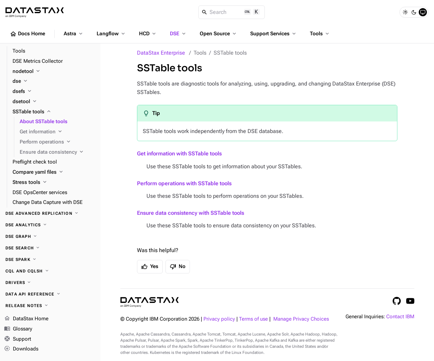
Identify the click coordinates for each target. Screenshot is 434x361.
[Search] (231, 12)
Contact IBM (400, 317)
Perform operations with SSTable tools (184, 183)
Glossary (18, 329)
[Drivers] (50, 282)
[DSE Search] (50, 248)
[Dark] (414, 12)
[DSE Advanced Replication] (50, 213)
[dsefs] (54, 92)
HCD (148, 34)
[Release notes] (50, 305)
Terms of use (253, 319)
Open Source (218, 34)
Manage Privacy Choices (301, 319)
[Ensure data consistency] (57, 152)
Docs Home (27, 34)
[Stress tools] (54, 182)
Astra (74, 34)
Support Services (273, 34)
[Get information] (57, 132)
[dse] (54, 81)
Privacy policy (219, 319)
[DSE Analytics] (50, 225)
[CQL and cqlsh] (50, 271)
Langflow (111, 34)
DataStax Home (26, 319)
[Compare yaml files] (54, 172)
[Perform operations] (57, 142)
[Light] (405, 12)
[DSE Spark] (50, 259)
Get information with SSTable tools (179, 153)
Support (17, 339)
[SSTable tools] (54, 112)
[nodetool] (54, 71)
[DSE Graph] (50, 236)
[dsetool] (54, 102)
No (177, 267)
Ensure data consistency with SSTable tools (190, 213)
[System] (423, 12)
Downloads (21, 349)
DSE (178, 34)
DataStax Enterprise (161, 53)
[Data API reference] (50, 294)
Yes (149, 267)
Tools (320, 34)
